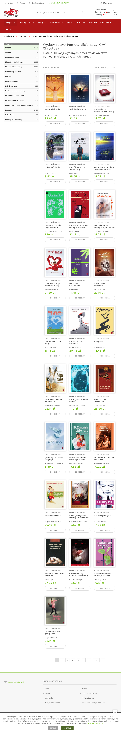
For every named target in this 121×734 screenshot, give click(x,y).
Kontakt (47, 697)
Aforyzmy (98, 343)
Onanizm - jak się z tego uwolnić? (53, 227)
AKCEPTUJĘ (67, 728)
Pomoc (84, 692)
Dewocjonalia (25, 22)
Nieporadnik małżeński (99, 286)
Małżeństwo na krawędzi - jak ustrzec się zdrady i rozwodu (104, 228)
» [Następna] (102, 664)
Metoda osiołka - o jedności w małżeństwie (53, 404)
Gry (68, 22)
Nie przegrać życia (102, 518)
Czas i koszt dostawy (90, 697)
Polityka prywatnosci (52, 706)
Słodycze (81, 22)
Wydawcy (23, 36)
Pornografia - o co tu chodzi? (79, 403)
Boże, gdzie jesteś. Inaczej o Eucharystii (79, 519)
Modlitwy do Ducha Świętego (54, 461)
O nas (47, 692)
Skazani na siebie (53, 518)
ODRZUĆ (53, 728)
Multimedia (55, 22)
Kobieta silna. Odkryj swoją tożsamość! (78, 227)
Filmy (40, 22)
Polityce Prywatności (96, 723)
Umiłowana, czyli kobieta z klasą (52, 286)
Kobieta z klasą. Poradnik (76, 344)
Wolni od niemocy (77, 110)
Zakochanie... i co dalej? (53, 344)
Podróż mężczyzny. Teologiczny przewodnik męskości (79, 170)
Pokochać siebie (52, 168)
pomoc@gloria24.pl (16, 686)
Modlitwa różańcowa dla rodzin (104, 461)
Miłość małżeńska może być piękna (77, 461)
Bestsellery (105, 22)
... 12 (96, 664)
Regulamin (49, 702)
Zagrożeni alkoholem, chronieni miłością (104, 169)
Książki (9, 22)
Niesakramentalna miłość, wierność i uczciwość (102, 579)
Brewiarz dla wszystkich (100, 403)
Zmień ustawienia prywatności (93, 706)
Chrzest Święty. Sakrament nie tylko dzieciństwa (78, 579)
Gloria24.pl (9, 36)
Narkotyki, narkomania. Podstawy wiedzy (77, 287)
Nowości (93, 22)
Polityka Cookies (88, 702)
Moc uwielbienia (52, 110)
